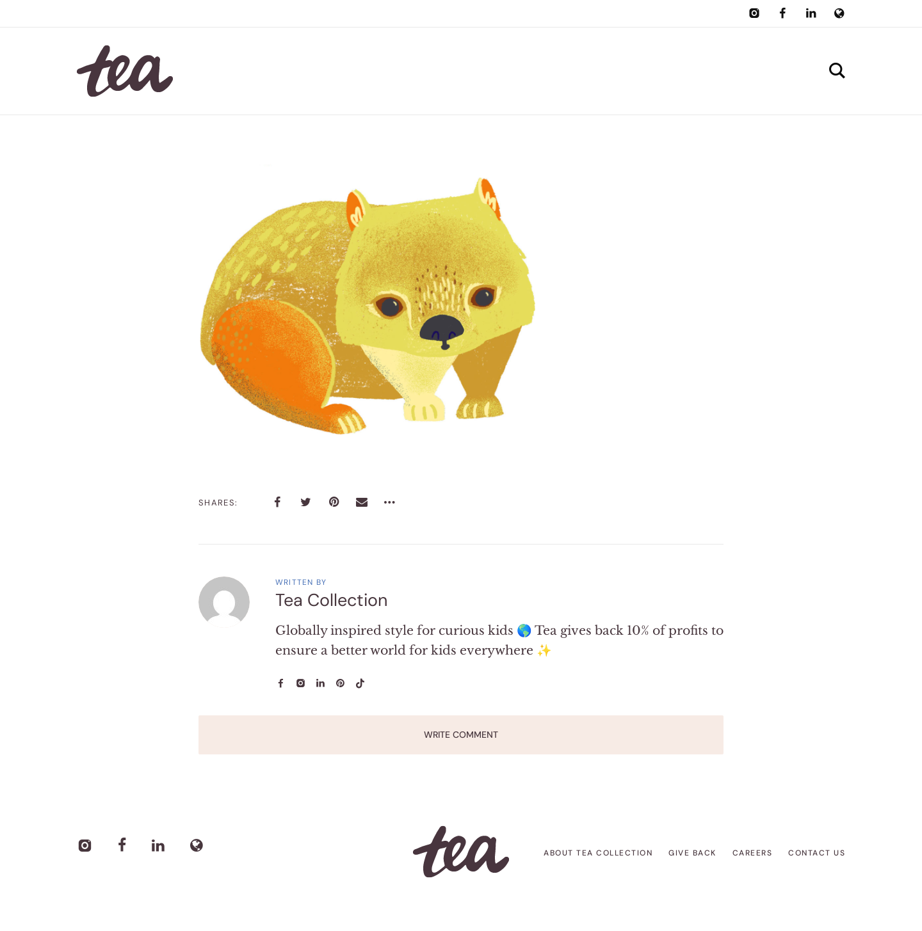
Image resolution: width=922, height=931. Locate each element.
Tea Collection (331, 600)
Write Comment (461, 734)
